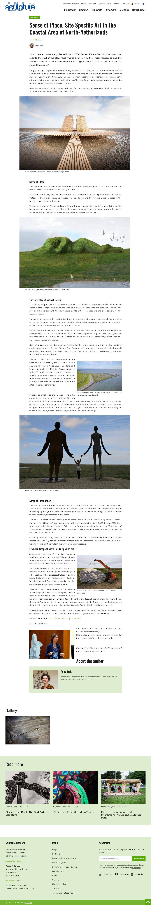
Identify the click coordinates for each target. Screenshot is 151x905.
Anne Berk (36, 45)
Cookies (56, 889)
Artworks (83, 10)
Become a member (71, 4)
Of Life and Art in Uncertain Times (73, 812)
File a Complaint (59, 884)
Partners (56, 854)
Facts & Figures (59, 863)
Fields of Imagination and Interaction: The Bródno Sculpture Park (121, 815)
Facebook (122, 874)
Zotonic (28, 903)
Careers (55, 880)
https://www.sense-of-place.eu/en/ (65, 618)
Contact (116, 4)
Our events (97, 10)
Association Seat (13, 861)
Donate (101, 4)
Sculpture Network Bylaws (64, 867)
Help (109, 4)
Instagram (106, 874)
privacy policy (136, 868)
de (128, 4)
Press (54, 875)
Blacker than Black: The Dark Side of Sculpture (26, 813)
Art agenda (111, 10)
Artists (83, 4)
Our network (69, 10)
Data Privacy (58, 871)
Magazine (124, 10)
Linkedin (137, 874)
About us (92, 4)
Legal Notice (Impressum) (64, 858)
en (124, 4)
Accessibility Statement (63, 893)
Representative (12, 880)
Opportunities (139, 10)
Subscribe (139, 859)
